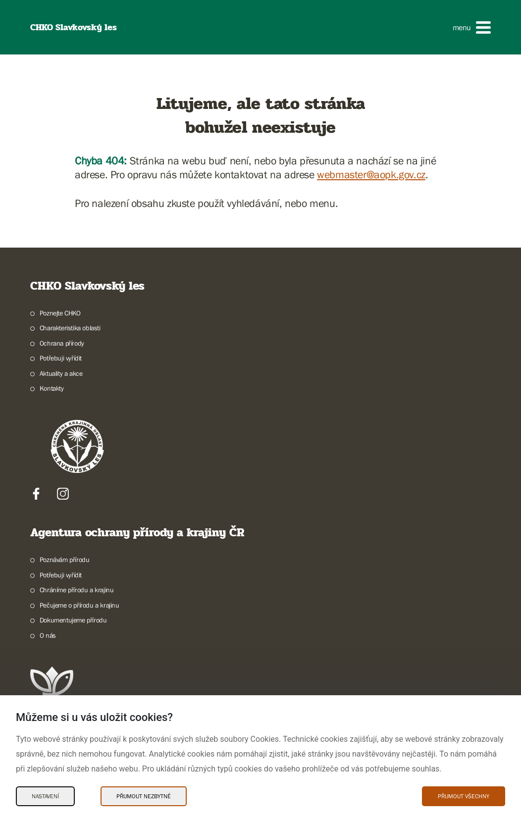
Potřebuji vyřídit (61, 358)
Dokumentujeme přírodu (73, 620)
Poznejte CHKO (60, 313)
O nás (48, 635)
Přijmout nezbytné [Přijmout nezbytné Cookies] (143, 796)
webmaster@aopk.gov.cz (371, 174)
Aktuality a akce (61, 373)
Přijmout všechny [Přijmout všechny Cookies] (463, 796)
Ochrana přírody (62, 343)
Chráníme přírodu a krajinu (77, 590)
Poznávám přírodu (65, 560)
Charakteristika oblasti (70, 328)
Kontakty (52, 388)
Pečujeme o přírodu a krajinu (79, 605)
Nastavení (45, 796)
